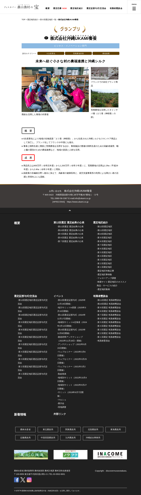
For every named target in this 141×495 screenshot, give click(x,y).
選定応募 (57, 8)
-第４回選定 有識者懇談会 (109, 326)
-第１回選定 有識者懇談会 (109, 337)
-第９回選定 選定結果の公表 (70, 234)
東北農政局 (48, 429)
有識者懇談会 (116, 8)
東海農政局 (115, 429)
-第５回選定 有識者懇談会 (109, 322)
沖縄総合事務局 (93, 437)
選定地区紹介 (76, 8)
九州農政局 (70, 437)
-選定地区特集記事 (105, 271)
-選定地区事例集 (104, 274)
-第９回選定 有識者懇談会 (109, 307)
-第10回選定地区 (104, 234)
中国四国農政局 (48, 437)
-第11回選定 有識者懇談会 (109, 300)
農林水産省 (25, 429)
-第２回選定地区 (104, 263)
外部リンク (60, 414)
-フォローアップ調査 (106, 278)
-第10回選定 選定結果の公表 (70, 230)
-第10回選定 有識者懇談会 (109, 304)
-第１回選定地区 (104, 267)
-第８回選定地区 (104, 241)
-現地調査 (61, 407)
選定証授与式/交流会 (96, 8)
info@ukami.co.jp (82, 198)
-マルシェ (61, 400)
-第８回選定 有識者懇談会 (109, 311)
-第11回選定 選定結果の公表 (70, 226)
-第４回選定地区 (104, 256)
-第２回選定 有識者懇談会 (109, 333)
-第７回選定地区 (104, 245)
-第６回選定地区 (104, 248)
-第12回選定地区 (104, 226)
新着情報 (20, 414)
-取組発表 (61, 374)
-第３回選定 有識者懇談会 (109, 329)
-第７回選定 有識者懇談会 (109, 315)
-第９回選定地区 (104, 237)
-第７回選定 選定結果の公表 (70, 241)
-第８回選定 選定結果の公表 (70, 237)
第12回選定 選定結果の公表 (69, 222)
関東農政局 (70, 429)
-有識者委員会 (103, 340)
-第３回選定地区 (104, 259)
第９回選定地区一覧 (48, 20)
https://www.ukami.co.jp (78, 202)
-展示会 (60, 403)
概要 (47, 8)
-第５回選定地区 (104, 252)
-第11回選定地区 (104, 230)
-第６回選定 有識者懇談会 (109, 318)
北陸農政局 (93, 429)
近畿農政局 (25, 437)
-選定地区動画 (103, 289)
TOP (23, 20)
